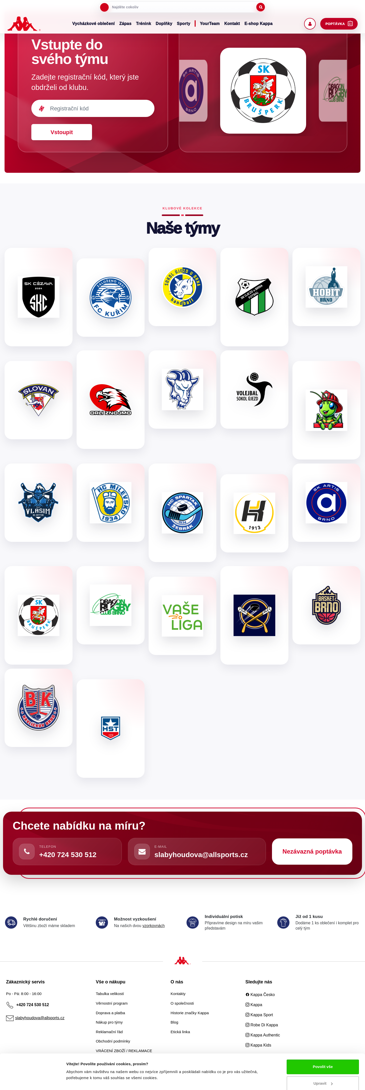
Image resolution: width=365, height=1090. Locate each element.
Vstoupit (62, 132)
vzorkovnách (153, 926)
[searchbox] (182, 7)
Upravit (323, 1071)
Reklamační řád (109, 1032)
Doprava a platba (110, 1013)
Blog (174, 1022)
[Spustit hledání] (260, 7)
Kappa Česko (260, 994)
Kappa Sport (259, 1015)
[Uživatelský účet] (310, 24)
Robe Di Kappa (261, 1025)
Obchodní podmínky (113, 1041)
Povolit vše (323, 1055)
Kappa (253, 1005)
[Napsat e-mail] (142, 851)
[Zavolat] (27, 851)
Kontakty (178, 993)
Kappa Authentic (262, 1035)
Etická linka (180, 1032)
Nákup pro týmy (109, 1022)
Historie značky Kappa (190, 1013)
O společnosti (182, 1003)
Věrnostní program (112, 1003)
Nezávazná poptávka (312, 851)
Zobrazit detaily (80, 1080)
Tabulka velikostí (110, 993)
